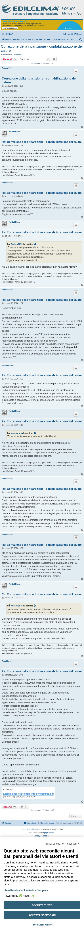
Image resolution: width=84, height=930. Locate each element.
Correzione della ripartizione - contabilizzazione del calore (42, 48)
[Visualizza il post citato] (35, 244)
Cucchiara (6, 661)
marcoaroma (7, 365)
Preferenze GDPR (42, 924)
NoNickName (14, 132)
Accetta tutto (42, 905)
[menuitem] (9, 34)
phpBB (32, 829)
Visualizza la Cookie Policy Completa (26, 890)
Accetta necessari (42, 915)
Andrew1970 (7, 68)
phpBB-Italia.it (50, 833)
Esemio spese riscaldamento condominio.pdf (28, 794)
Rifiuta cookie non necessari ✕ (62, 843)
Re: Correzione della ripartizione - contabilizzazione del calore (42, 141)
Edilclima (17, 55)
